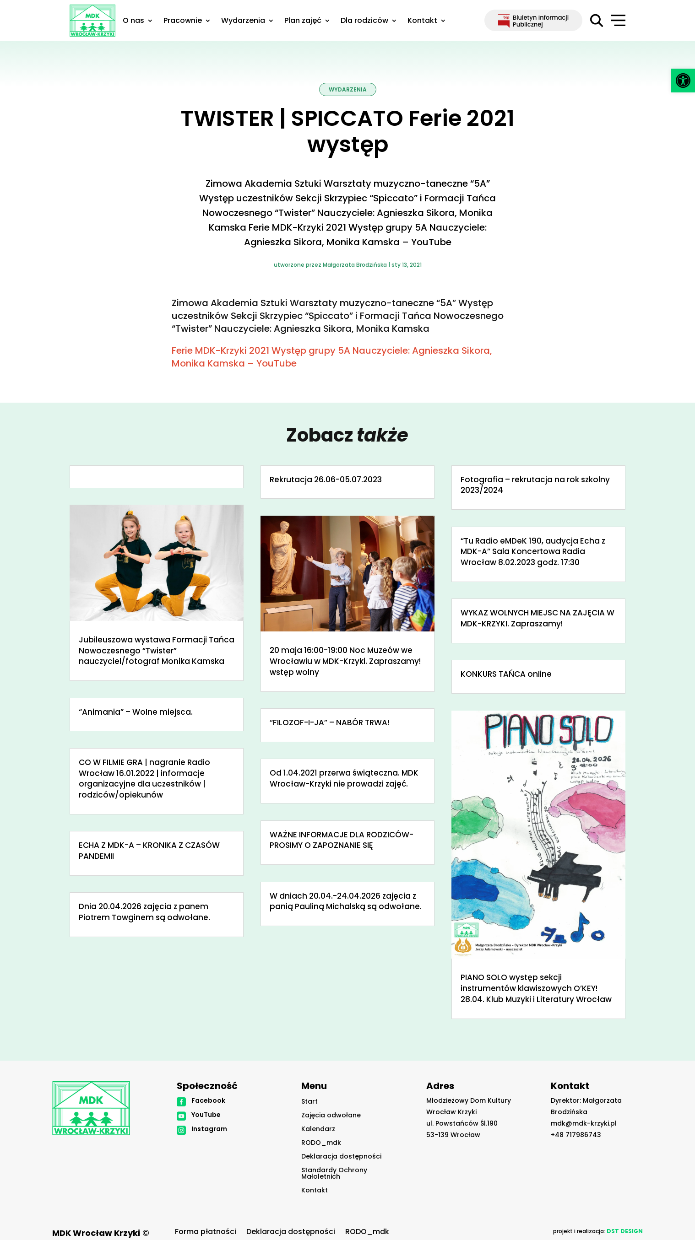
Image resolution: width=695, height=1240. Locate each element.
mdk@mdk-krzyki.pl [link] (584, 1123)
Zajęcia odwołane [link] (331, 1116)
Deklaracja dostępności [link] (341, 1157)
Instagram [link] (209, 1128)
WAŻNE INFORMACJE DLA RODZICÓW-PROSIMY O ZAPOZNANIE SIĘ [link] (341, 840)
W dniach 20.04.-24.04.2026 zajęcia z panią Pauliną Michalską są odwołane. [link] (346, 901)
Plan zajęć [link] (302, 21)
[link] (683, 80)
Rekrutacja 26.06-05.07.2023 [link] (326, 479)
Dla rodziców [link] (364, 21)
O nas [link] (133, 21)
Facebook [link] (208, 1100)
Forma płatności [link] (205, 1233)
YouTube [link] (206, 1114)
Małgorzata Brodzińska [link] (355, 265)
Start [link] (309, 1102)
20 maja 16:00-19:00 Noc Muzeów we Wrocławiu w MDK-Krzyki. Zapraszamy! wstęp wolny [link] (345, 661)
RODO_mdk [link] (321, 1143)
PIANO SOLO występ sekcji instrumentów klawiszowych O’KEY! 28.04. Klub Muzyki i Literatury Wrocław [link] (536, 988)
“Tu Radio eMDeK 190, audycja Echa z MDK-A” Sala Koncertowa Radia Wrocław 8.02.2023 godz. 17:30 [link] (533, 551)
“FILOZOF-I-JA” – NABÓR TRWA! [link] (329, 722)
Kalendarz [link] (318, 1129)
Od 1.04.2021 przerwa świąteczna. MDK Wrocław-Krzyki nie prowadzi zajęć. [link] (344, 778)
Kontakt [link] (422, 21)
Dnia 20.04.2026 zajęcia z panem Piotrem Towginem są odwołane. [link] (144, 912)
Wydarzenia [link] (243, 21)
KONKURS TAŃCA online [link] (506, 674)
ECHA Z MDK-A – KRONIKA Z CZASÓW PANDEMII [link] (149, 851)
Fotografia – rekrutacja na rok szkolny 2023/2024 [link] (535, 485)
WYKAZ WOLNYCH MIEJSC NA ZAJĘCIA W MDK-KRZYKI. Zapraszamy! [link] (537, 618)
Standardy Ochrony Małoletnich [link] (334, 1174)
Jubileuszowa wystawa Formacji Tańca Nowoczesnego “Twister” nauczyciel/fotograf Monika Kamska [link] (156, 650)
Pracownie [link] (182, 21)
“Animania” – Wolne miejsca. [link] (136, 711)
